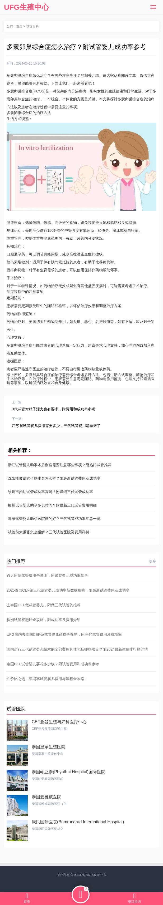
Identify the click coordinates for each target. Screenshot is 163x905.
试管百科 (32, 26)
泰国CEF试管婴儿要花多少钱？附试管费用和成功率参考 (53, 664)
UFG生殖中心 (26, 7)
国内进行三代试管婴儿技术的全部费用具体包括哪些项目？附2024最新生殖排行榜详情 (77, 649)
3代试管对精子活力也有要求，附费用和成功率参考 (53, 409)
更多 (152, 561)
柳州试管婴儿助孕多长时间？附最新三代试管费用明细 (52, 505)
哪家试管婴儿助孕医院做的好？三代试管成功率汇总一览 (54, 519)
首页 (19, 26)
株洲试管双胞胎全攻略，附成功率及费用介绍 (44, 620)
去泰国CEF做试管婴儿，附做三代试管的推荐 (44, 605)
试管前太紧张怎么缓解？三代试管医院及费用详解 (48, 532)
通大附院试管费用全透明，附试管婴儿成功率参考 (47, 575)
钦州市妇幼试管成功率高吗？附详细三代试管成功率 (50, 492)
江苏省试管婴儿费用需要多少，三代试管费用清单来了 (56, 426)
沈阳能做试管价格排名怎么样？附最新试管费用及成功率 (54, 478)
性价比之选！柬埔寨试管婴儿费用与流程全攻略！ (47, 679)
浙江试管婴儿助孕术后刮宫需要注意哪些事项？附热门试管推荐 (59, 465)
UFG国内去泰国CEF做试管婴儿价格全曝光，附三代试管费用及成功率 (64, 634)
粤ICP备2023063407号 (90, 875)
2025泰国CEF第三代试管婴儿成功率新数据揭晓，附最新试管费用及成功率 (68, 590)
